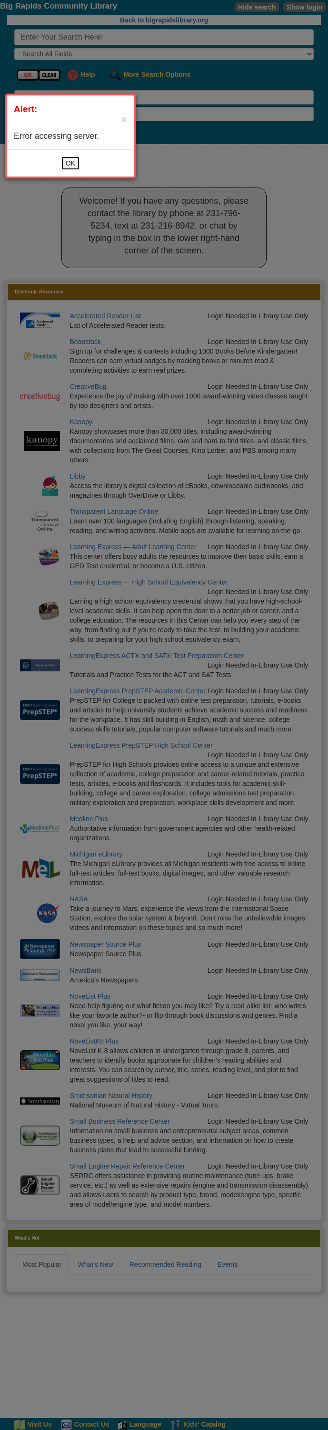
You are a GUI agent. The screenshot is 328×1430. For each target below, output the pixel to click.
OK (70, 163)
